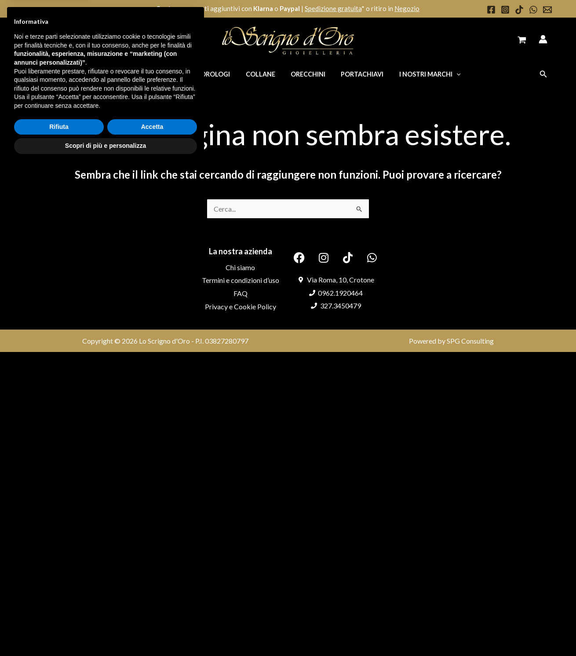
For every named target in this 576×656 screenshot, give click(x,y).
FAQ (240, 293)
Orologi (218, 74)
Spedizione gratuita (333, 8)
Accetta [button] (152, 612)
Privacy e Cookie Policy (240, 306)
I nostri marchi (421, 74)
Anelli (135, 74)
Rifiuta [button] (59, 612)
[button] (543, 74)
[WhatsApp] (533, 9)
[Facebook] (491, 9)
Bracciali (174, 74)
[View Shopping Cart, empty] (522, 40)
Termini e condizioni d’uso (240, 280)
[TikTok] (519, 9)
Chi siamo (240, 267)
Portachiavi (356, 74)
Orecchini (305, 74)
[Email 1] (547, 9)
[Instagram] (505, 9)
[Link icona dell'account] (543, 39)
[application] (448, 74)
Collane (260, 74)
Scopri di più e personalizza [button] (105, 631)
